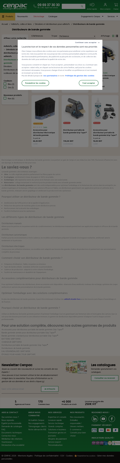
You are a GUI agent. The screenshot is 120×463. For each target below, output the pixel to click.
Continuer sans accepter (86, 42)
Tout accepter (88, 83)
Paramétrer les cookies (35, 83)
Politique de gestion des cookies (79, 75)
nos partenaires (50, 75)
